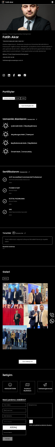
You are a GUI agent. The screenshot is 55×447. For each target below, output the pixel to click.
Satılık (23, 98)
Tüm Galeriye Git (27, 361)
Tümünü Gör (32, 119)
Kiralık (17, 98)
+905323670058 (10, 389)
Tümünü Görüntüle (9, 98)
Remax (5, 278)
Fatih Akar (9, 2)
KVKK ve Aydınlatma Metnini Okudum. (40, 425)
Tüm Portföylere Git (27, 106)
